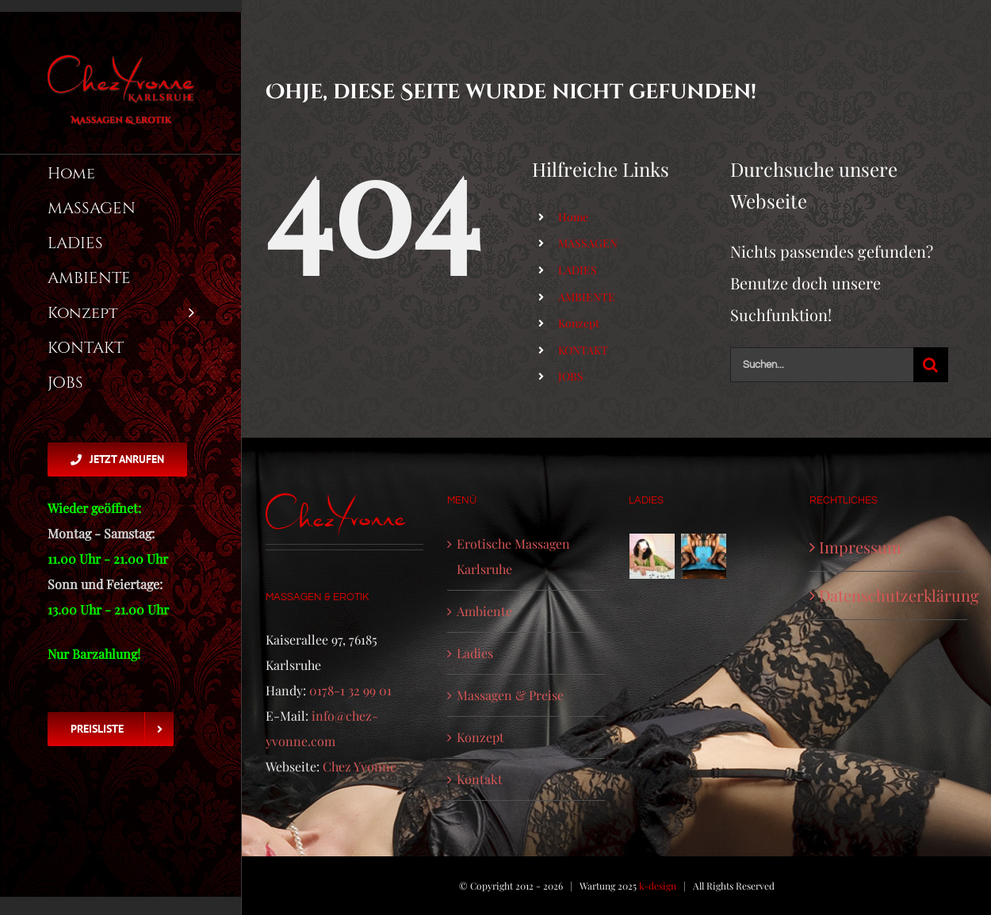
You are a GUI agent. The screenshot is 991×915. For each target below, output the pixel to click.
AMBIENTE (586, 296)
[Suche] (930, 364)
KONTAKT (583, 350)
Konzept (578, 323)
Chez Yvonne (359, 766)
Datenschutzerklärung (889, 595)
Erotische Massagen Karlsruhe (513, 556)
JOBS (571, 376)
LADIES (577, 270)
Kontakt (480, 779)
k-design (657, 885)
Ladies (475, 653)
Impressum (860, 546)
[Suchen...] (821, 364)
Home (573, 216)
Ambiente (484, 611)
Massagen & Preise (510, 695)
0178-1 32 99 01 (350, 690)
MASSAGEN (588, 243)
